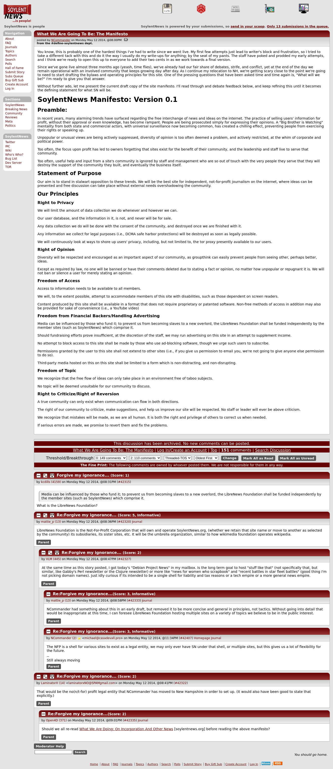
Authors (11, 55)
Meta (9, 121)
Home (94, 764)
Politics (10, 125)
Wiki (8, 150)
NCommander (60, 40)
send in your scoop (247, 26)
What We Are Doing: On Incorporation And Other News (126, 729)
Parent (43, 542)
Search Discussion (273, 450)
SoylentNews (17, 13)
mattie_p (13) (51, 521)
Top (214, 450)
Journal (137, 521)
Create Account (16, 84)
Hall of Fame (14, 68)
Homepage (202, 638)
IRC (7, 146)
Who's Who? (14, 154)
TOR (8, 167)
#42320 (124, 521)
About (9, 39)
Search (10, 59)
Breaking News (16, 109)
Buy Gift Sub (14, 80)
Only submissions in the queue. (298, 26)
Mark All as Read (258, 458)
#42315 (124, 482)
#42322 (181, 683)
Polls (8, 64)
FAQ (8, 43)
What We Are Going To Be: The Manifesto (82, 34)
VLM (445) (53, 559)
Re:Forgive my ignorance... (86, 515)
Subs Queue (14, 76)
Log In (9, 88)
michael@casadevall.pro (102, 638)
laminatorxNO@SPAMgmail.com (91, 683)
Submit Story (15, 72)
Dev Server (13, 163)
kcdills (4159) (51, 482)
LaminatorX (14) (53, 683)
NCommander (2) (63, 638)
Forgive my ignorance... (83, 475)
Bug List (11, 158)
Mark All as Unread (297, 458)
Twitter (10, 142)
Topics (9, 51)
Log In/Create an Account (182, 450)
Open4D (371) (56, 720)
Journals (11, 47)
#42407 (186, 638)
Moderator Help (50, 746)
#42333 (134, 600)
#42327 (124, 559)
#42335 (130, 720)
